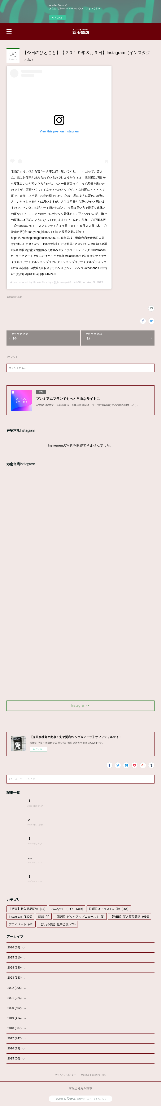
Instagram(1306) (14, 297)
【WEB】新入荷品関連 (129, 916)
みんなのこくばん (67, 908)
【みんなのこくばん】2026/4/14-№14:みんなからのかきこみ (67, 876)
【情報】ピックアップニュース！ (79, 916)
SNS (43, 916)
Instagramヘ (80, 705)
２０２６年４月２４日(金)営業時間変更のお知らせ (60, 819)
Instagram (20, 916)
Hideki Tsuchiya (43, 282)
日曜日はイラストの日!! (108, 908)
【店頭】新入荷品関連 (27, 908)
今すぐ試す (57, 17)
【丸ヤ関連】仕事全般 (57, 924)
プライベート (21, 924)
